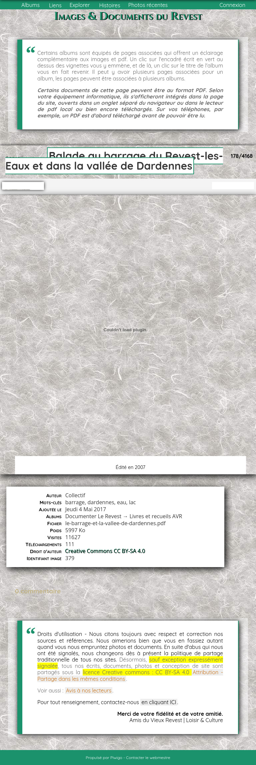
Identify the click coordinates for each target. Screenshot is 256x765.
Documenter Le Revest (93, 516)
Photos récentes (148, 5)
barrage (75, 502)
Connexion (232, 5)
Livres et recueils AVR (155, 516)
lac (132, 502)
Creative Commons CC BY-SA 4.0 (105, 551)
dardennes (100, 502)
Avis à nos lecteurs (89, 690)
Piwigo (116, 757)
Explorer (80, 5)
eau (121, 502)
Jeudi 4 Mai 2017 (85, 509)
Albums (30, 5)
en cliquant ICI (158, 702)
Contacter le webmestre (148, 757)
